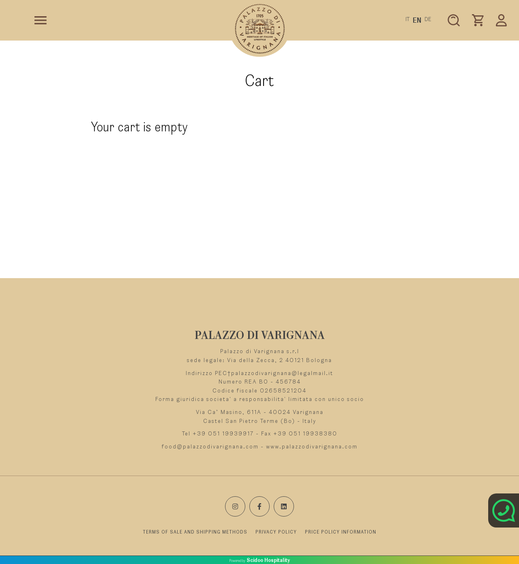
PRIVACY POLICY (276, 532)
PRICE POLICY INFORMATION (340, 532)
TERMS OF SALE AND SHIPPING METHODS (195, 532)
